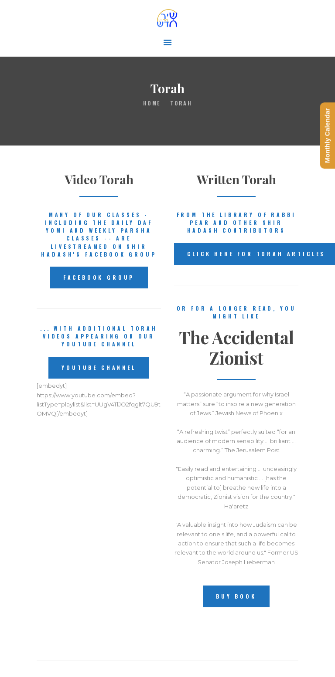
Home (152, 103)
